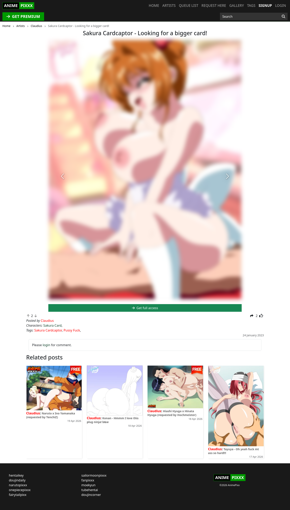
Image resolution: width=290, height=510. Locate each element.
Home (154, 5)
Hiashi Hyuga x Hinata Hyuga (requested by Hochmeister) (171, 413)
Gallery (236, 5)
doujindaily (17, 480)
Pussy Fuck (72, 330)
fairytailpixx (17, 494)
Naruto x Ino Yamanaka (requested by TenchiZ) (50, 415)
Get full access (145, 308)
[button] (62, 176)
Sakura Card (52, 325)
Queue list (188, 5)
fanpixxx (87, 480)
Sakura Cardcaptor (48, 330)
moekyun (88, 485)
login (46, 345)
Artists (169, 5)
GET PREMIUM (23, 16)
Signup (265, 5)
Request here (214, 5)
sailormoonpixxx (94, 475)
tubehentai (89, 490)
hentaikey (16, 475)
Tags (251, 5)
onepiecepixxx (20, 490)
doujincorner (91, 494)
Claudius (33, 413)
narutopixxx (18, 485)
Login (280, 5)
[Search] (283, 16)
